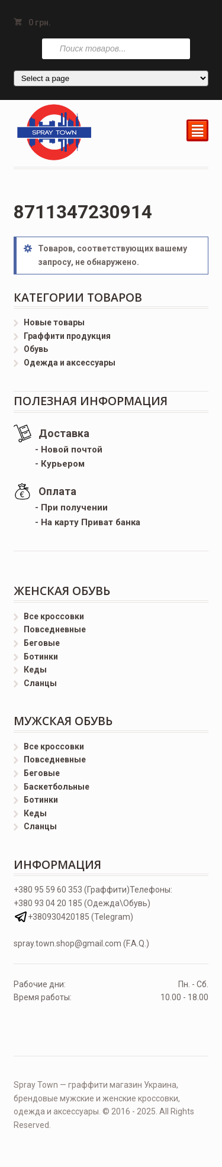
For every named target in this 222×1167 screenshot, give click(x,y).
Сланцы (40, 683)
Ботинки (41, 656)
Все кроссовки (54, 616)
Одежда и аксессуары (69, 362)
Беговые (42, 643)
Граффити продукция (67, 336)
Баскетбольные (56, 786)
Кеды (35, 669)
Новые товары (54, 322)
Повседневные (55, 629)
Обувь (36, 349)
